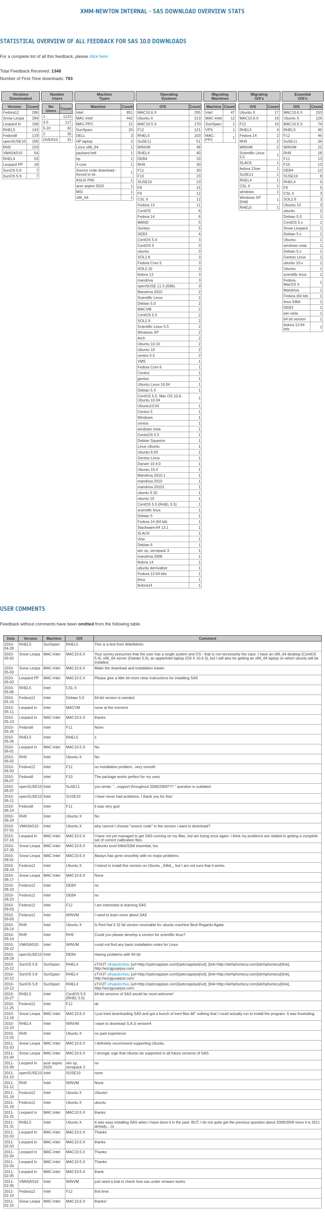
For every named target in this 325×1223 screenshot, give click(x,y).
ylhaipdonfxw (118, 964)
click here (98, 56)
